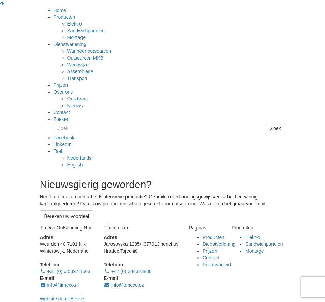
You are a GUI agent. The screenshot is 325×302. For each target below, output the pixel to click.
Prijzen (61, 85)
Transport (77, 78)
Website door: (62, 298)
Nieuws (75, 105)
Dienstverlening (70, 44)
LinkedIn (63, 144)
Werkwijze (78, 64)
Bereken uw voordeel (66, 216)
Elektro (74, 24)
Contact (62, 112)
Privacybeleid (217, 264)
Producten (64, 17)
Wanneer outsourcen (89, 51)
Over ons (63, 92)
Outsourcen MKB (85, 58)
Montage (76, 37)
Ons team (77, 98)
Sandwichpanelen (86, 30)
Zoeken (62, 119)
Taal (58, 151)
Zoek (275, 128)
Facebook (64, 137)
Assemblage (80, 71)
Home (60, 10)
